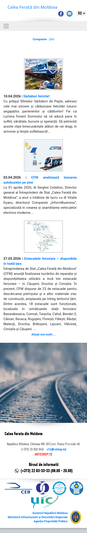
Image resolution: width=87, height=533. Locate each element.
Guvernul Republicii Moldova (50, 513)
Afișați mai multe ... (43, 334)
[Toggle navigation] (6, 26)
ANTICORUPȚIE (43, 454)
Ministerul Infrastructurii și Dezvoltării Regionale (38, 517)
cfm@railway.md (56, 449)
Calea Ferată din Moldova (32, 7)
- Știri (43, 39)
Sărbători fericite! (36, 96)
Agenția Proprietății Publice (51, 521)
